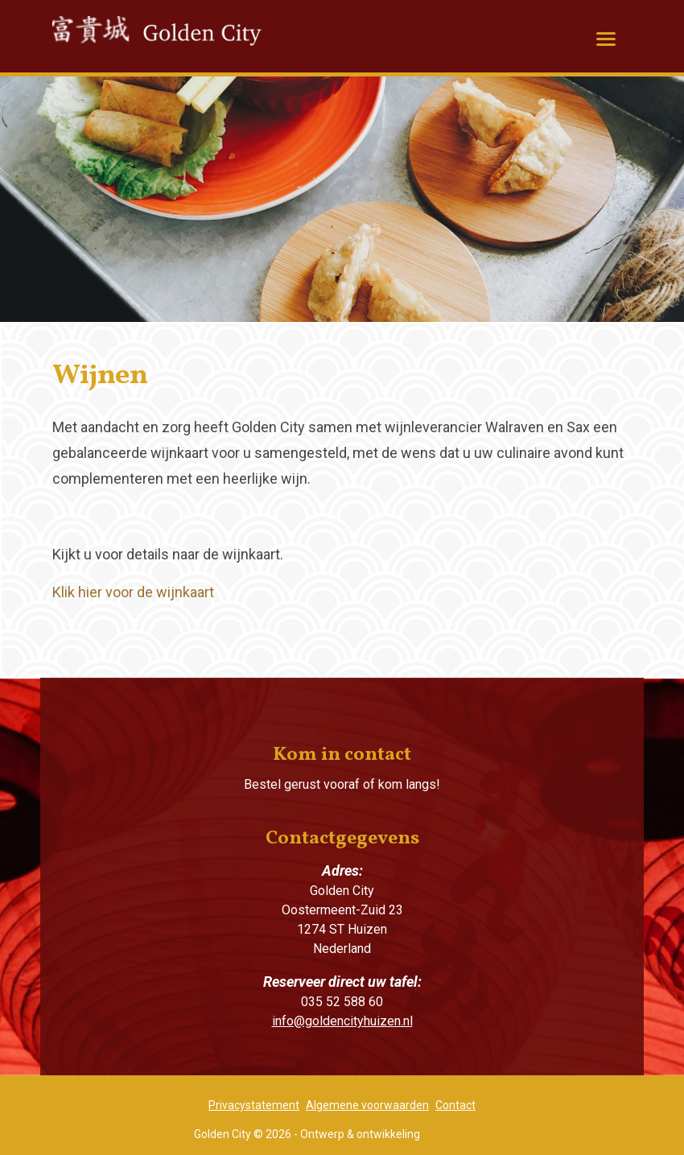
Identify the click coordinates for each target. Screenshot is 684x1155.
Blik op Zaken (456, 1134)
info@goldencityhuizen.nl (342, 1021)
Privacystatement (253, 1105)
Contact (455, 1105)
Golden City (177, 42)
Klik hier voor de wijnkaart (133, 592)
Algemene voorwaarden (367, 1105)
